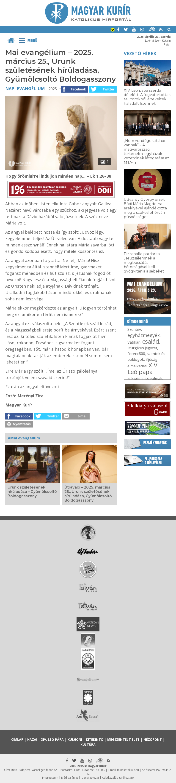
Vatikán (133, 342)
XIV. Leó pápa (143, 368)
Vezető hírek (140, 53)
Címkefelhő (137, 321)
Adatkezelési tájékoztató (118, 778)
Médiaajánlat (69, 778)
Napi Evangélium (25, 88)
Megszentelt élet (123, 739)
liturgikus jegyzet (142, 347)
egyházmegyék (143, 335)
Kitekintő (94, 739)
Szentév (134, 329)
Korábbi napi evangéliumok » (148, 307)
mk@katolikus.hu (128, 770)
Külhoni (75, 739)
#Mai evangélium (24, 438)
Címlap (17, 739)
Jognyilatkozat (90, 778)
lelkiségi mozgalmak (144, 378)
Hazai (32, 739)
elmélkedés (137, 366)
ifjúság (151, 359)
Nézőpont (152, 739)
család (150, 341)
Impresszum (50, 778)
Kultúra (88, 744)
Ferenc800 (136, 353)
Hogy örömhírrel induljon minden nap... (144, 292)
